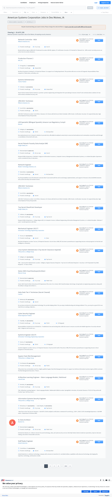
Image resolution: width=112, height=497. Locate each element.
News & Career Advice (57, 2)
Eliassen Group (22, 273)
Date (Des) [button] (100, 34)
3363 (66, 466)
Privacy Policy (5, 495)
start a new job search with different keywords (78, 27)
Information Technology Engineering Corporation (31, 230)
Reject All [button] (105, 491)
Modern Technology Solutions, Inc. (27, 167)
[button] (26, 12)
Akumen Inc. (21, 422)
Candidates (23, 2)
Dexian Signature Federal (24, 315)
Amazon (20, 124)
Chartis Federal (22, 81)
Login (95, 2)
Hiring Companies (43, 2)
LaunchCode (21, 379)
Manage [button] (86, 491)
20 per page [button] (86, 34)
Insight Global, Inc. (23, 145)
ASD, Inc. (20, 60)
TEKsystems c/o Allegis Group (26, 252)
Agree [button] (95, 491)
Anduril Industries (22, 443)
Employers (32, 2)
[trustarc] (107, 495)
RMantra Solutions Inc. (24, 41)
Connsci (20, 294)
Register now (105, 2)
